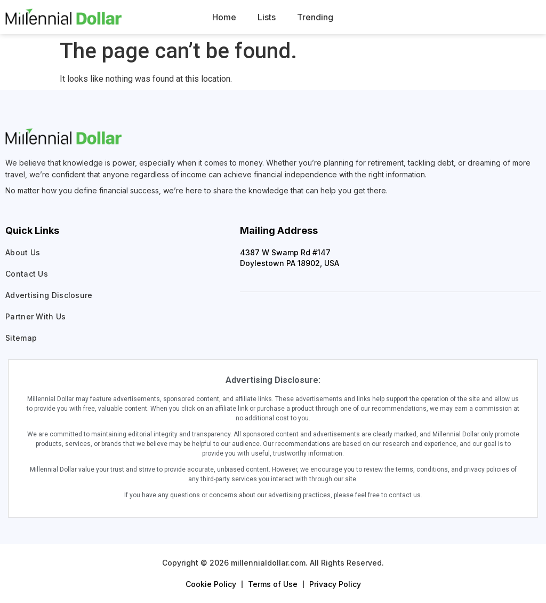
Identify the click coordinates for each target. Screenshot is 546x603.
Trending (315, 17)
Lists (267, 17)
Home (224, 17)
